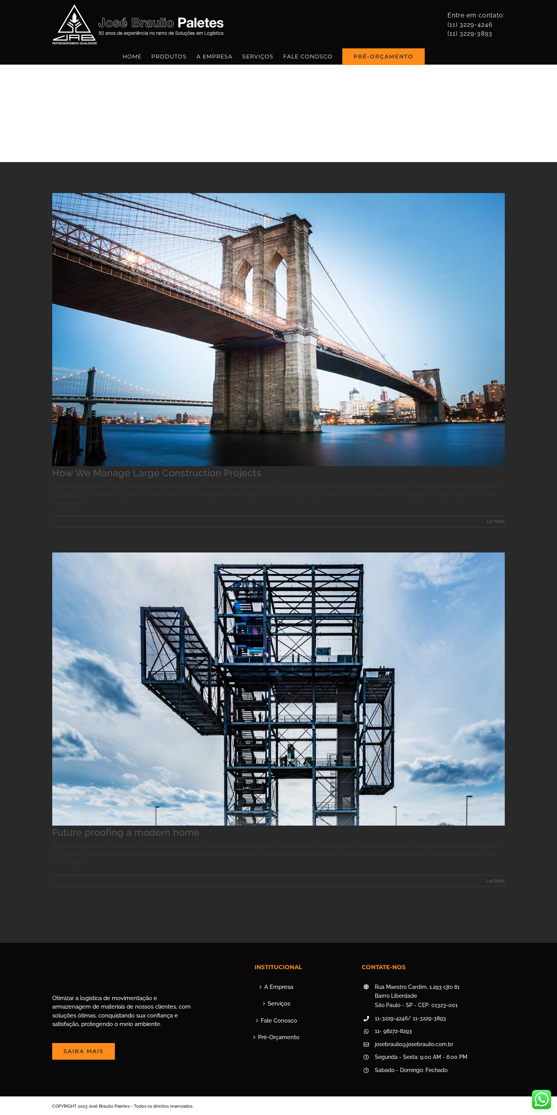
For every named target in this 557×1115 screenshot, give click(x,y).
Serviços (279, 1003)
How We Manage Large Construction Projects (156, 473)
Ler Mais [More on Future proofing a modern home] (496, 881)
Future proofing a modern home (126, 832)
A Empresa (278, 986)
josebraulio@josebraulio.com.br (414, 1044)
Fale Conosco (279, 1020)
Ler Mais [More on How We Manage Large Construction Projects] (496, 521)
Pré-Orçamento (278, 1037)
